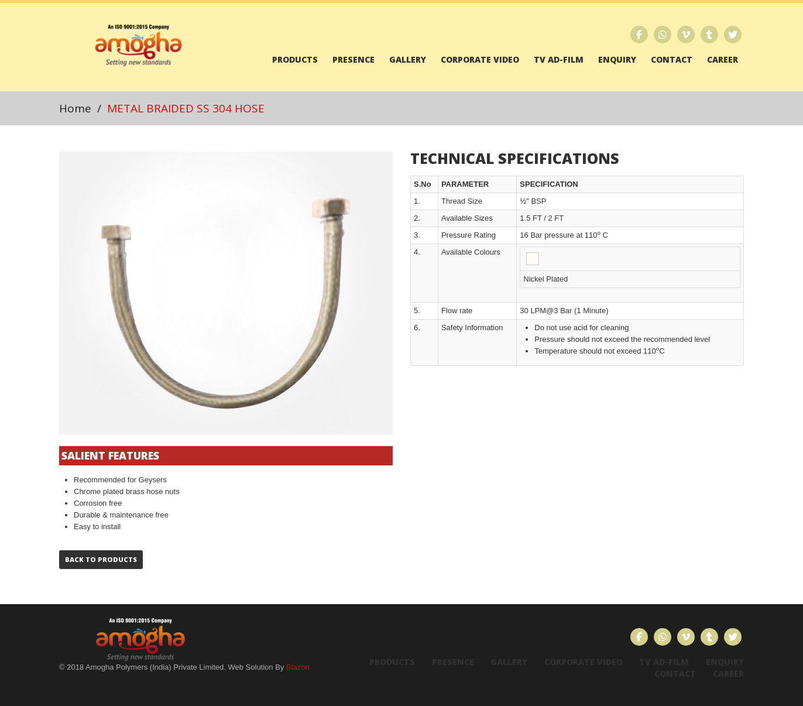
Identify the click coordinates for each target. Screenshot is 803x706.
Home (75, 108)
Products (295, 59)
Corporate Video (480, 59)
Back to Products (101, 559)
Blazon (298, 667)
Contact (671, 59)
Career (722, 59)
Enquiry (617, 59)
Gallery (407, 59)
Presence (353, 59)
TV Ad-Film (559, 59)
